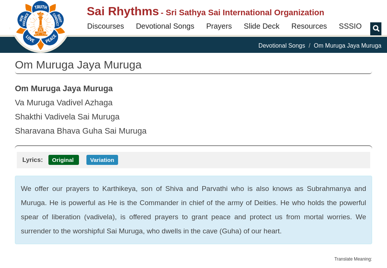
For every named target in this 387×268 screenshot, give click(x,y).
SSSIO (350, 26)
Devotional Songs (165, 26)
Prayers (219, 26)
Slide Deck (262, 26)
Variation (102, 160)
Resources (309, 26)
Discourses (105, 26)
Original (63, 160)
